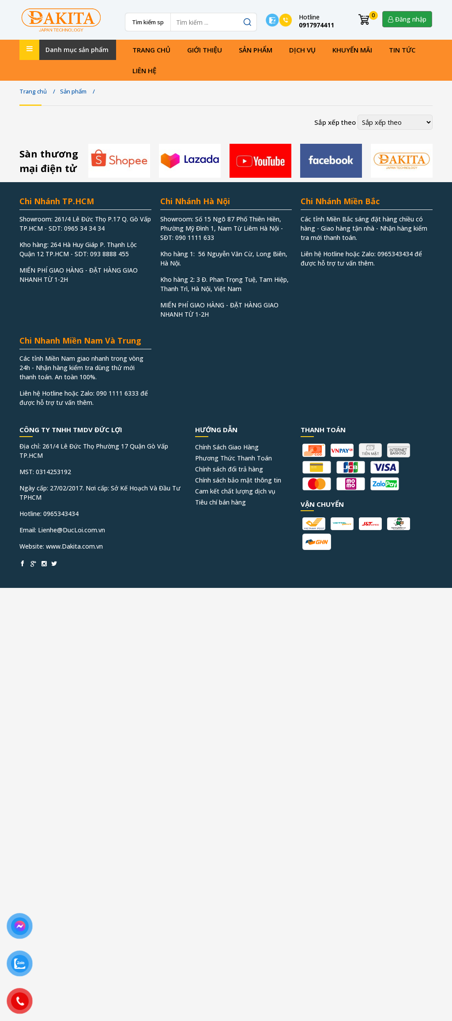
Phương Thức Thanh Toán (233, 458)
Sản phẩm (255, 49)
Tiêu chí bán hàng (220, 502)
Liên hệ (144, 70)
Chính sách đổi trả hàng (229, 469)
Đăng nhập (407, 19)
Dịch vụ (302, 49)
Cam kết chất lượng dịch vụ (235, 491)
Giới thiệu (204, 49)
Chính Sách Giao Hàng (227, 447)
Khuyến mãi (352, 49)
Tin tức (402, 49)
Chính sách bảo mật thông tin (238, 480)
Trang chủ (151, 49)
